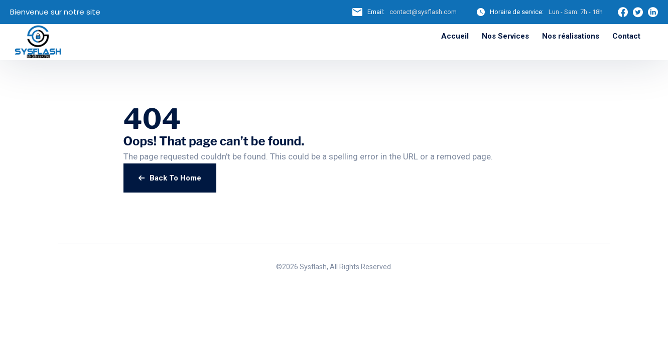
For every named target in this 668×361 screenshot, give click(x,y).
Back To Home (170, 178)
